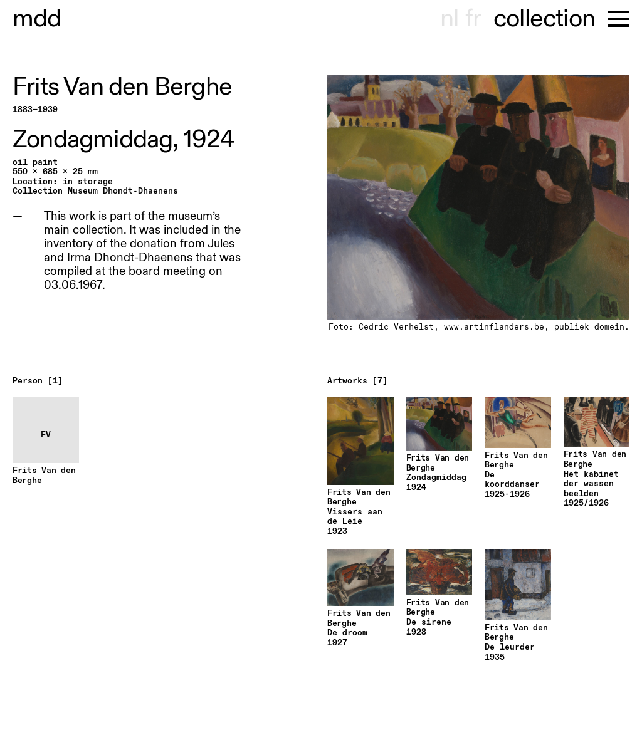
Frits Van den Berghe (122, 87)
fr (473, 18)
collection (544, 18)
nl (449, 18)
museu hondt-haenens (37, 18)
